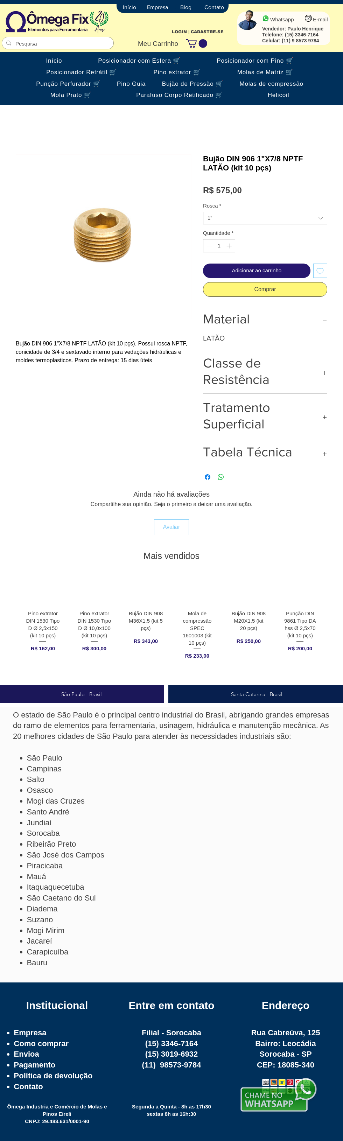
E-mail (320, 19)
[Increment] (229, 245)
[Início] (129, 7)
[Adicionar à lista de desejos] (320, 271)
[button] (196, 43)
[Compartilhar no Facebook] (207, 477)
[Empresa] (157, 7)
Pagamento (35, 1064)
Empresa (30, 1032)
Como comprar (41, 1043)
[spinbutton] (219, 245)
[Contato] (214, 7)
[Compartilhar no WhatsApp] (221, 477)
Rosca (212, 206)
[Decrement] (209, 245)
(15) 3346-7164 (301, 34)
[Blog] (185, 7)
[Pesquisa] (57, 43)
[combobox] (265, 218)
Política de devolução (53, 1075)
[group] (171, 627)
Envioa (26, 1054)
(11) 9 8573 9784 (300, 40)
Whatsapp (282, 19)
